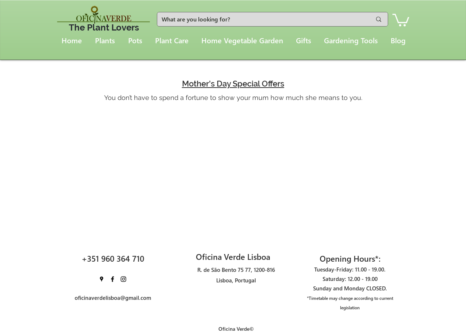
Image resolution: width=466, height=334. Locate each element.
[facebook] (112, 279)
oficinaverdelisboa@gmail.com (113, 297)
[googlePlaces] (101, 279)
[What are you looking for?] (261, 19)
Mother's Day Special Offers (233, 83)
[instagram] (123, 279)
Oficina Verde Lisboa (233, 256)
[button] (400, 19)
